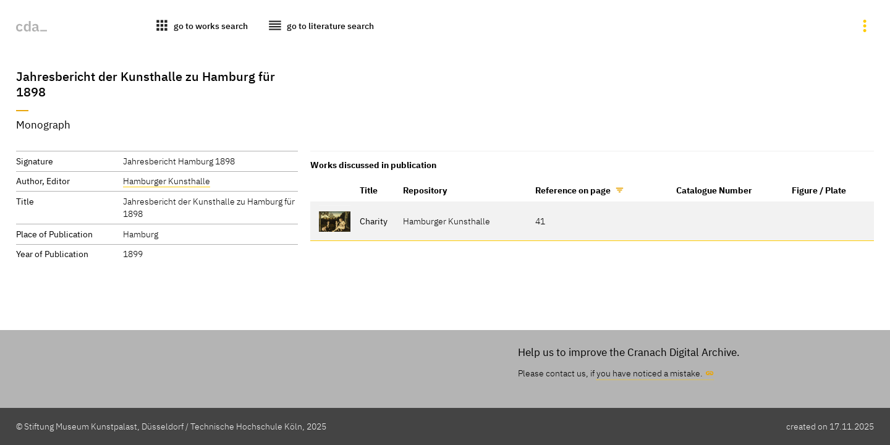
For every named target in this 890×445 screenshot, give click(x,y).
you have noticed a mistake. (649, 373)
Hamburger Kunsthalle (166, 181)
